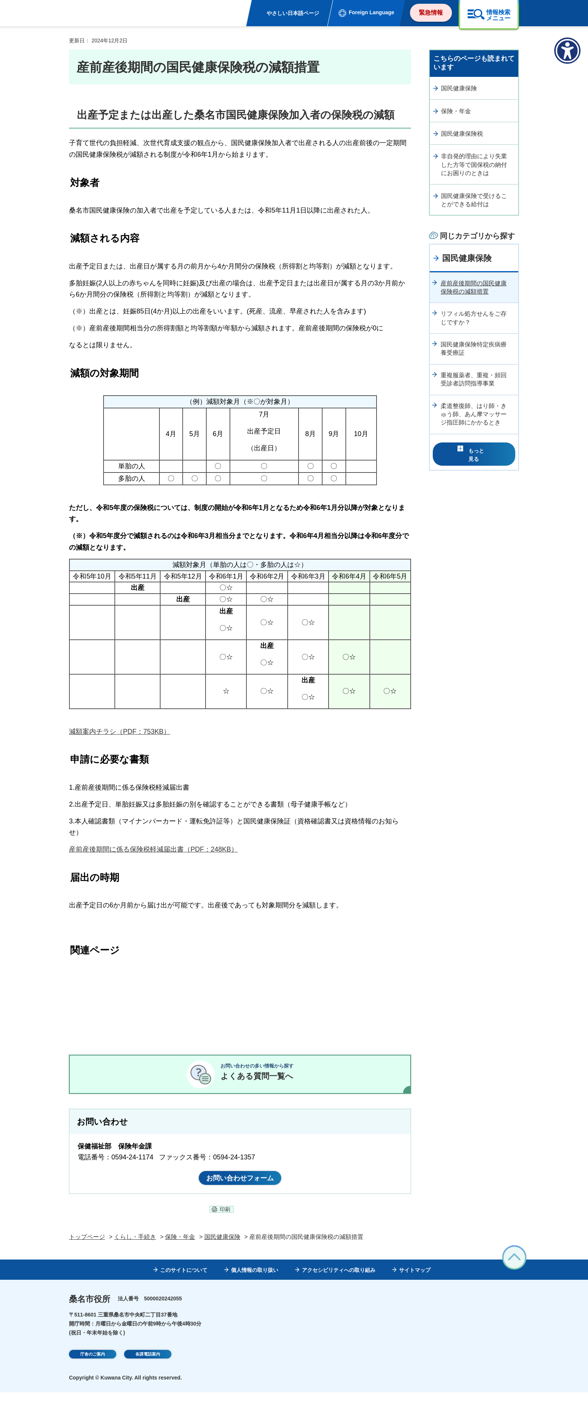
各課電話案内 (148, 1365)
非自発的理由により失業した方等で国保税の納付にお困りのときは (474, 164)
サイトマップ (414, 1279)
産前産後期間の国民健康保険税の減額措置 (474, 287)
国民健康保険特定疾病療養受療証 (474, 348)
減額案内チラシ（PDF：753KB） (119, 731)
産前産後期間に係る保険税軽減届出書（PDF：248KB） (153, 849)
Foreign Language (371, 12)
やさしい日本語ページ (293, 13)
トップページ (87, 1246)
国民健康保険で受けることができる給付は (474, 200)
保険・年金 (456, 111)
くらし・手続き (135, 1246)
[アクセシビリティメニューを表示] (567, 50)
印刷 (225, 1219)
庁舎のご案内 (92, 1365)
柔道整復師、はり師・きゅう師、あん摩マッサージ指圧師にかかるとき (474, 414)
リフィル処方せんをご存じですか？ (474, 317)
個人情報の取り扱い (254, 1279)
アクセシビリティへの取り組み (338, 1279)
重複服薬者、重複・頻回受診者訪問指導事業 (474, 379)
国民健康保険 (459, 88)
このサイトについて (183, 1279)
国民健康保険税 (462, 133)
